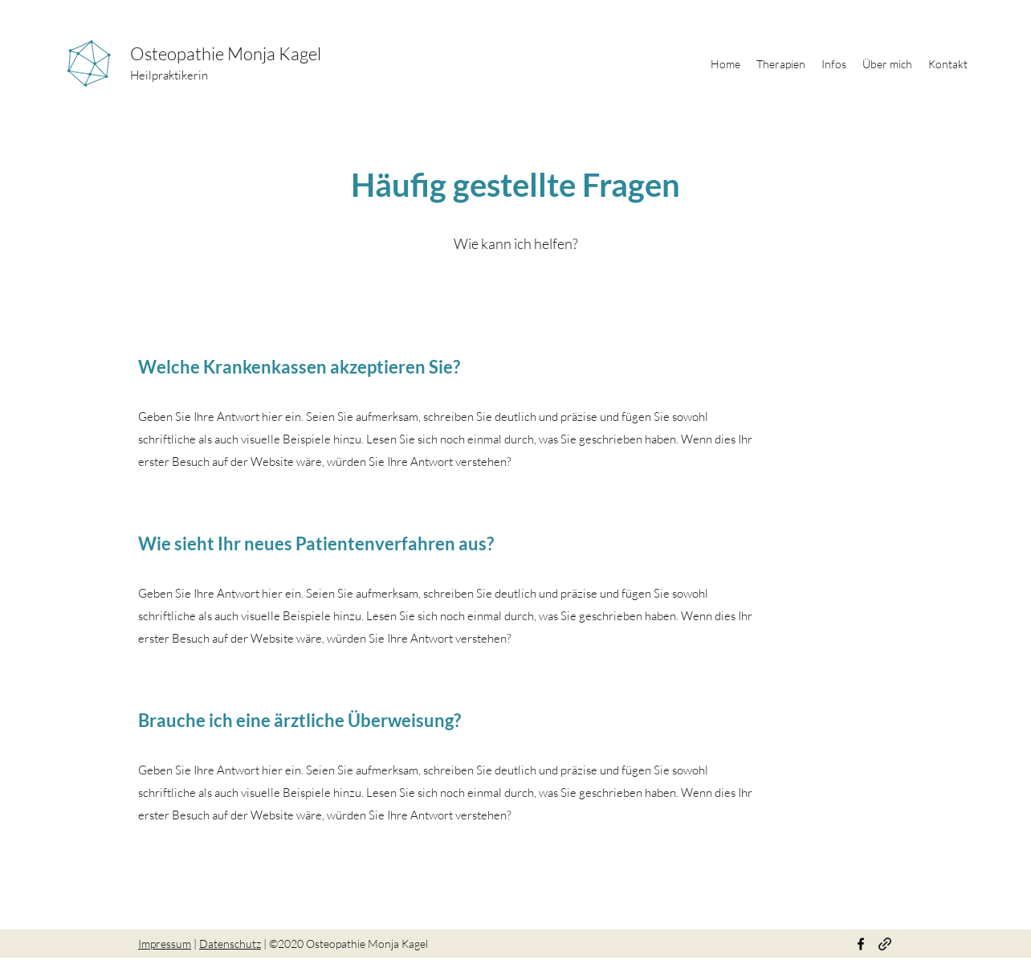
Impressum (164, 943)
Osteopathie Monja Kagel (227, 53)
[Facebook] (861, 944)
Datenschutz (230, 943)
